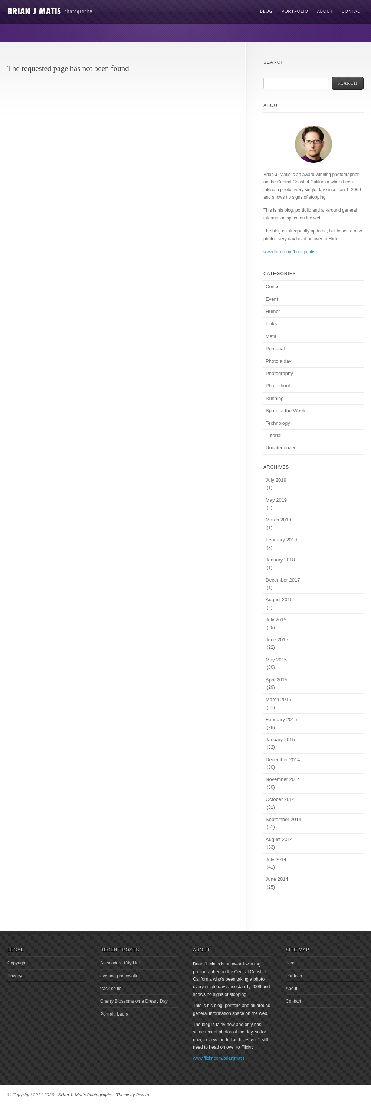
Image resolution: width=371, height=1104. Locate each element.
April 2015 (277, 680)
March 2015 (278, 699)
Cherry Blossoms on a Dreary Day (134, 1001)
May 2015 (276, 659)
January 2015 (280, 739)
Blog (266, 11)
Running (274, 398)
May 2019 (276, 500)
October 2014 (280, 799)
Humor (273, 311)
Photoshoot (278, 385)
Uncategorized (281, 447)
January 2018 (280, 560)
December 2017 (283, 580)
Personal (275, 348)
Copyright (16, 962)
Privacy (14, 975)
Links (271, 323)
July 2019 (276, 480)
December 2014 (283, 759)
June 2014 (277, 879)
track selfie (110, 988)
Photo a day (278, 361)
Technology (278, 423)
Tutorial (274, 435)
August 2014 (279, 839)
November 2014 (283, 779)
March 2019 (278, 519)
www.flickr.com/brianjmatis (289, 251)
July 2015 (276, 619)
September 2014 (283, 819)
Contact (353, 11)
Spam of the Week (285, 410)
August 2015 (279, 599)
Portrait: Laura (114, 1014)
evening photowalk (118, 975)
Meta (271, 336)
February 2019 (281, 540)
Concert (274, 286)
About (325, 11)
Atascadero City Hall (120, 962)
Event (272, 299)
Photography (279, 373)
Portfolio (295, 11)
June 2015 (277, 639)
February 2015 (281, 719)
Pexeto (142, 1094)
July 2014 (276, 859)
